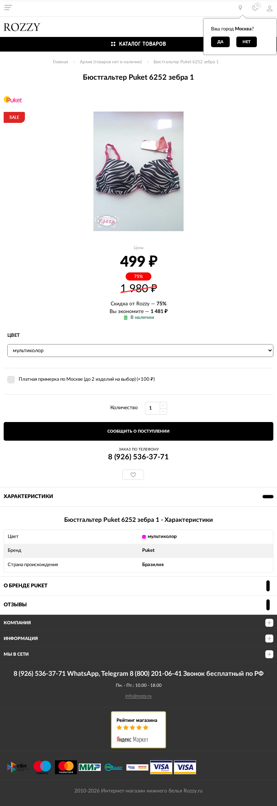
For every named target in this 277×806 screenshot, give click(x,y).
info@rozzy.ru (138, 696)
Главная (60, 62)
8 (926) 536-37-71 (138, 457)
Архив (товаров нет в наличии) (111, 62)
